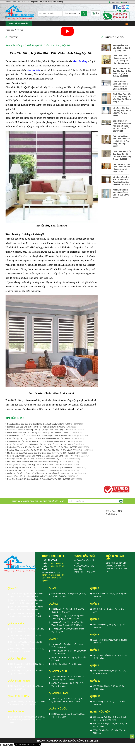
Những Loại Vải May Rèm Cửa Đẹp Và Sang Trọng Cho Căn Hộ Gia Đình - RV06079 (42, 447)
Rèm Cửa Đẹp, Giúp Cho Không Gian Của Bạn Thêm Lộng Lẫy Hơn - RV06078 (40, 444)
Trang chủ (10, 30)
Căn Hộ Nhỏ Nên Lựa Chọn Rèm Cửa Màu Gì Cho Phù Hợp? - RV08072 (37, 470)
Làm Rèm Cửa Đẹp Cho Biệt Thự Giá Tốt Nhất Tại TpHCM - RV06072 (36, 427)
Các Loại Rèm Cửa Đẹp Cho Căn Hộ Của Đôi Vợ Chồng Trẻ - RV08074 (36, 476)
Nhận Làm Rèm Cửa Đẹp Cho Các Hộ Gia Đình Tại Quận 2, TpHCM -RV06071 (39, 424)
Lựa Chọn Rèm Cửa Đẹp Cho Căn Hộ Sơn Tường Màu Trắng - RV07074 (37, 462)
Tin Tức (20, 30)
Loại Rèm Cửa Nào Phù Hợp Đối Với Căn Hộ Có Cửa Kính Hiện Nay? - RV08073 (40, 473)
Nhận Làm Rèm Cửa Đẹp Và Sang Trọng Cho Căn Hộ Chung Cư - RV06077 (38, 441)
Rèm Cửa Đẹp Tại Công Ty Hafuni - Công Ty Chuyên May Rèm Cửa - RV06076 (40, 438)
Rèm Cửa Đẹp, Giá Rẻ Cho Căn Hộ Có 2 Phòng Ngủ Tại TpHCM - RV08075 (38, 479)
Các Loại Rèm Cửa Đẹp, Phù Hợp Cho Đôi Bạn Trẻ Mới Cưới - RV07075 (37, 464)
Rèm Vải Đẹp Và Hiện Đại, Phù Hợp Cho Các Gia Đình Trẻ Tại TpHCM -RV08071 (40, 467)
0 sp (95, 13)
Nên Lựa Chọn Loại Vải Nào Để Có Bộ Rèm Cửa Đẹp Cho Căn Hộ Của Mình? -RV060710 (44, 450)
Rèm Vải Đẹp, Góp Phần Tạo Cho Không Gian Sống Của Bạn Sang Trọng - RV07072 (42, 456)
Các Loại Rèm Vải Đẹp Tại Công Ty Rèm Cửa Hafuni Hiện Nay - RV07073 (37, 459)
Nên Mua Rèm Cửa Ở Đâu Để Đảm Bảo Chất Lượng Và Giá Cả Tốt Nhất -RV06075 (41, 435)
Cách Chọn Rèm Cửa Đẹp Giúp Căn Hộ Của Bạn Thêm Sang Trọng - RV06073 (40, 430)
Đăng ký (126, 2)
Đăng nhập (115, 2)
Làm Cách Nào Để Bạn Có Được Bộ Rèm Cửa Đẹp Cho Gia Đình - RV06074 (39, 433)
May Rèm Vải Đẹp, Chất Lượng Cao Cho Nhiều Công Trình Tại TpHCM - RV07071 (41, 453)
